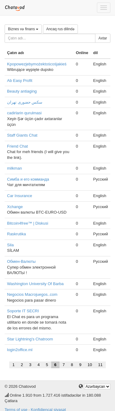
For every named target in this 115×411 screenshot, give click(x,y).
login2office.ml (20, 349)
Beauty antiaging (22, 91)
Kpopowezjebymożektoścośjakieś (37, 64)
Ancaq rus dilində (60, 29)
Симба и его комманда (28, 179)
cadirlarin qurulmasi (24, 113)
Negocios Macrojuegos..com (32, 294)
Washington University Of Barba (35, 283)
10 (90, 364)
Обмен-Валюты (21, 261)
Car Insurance (19, 195)
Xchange (15, 206)
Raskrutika (16, 234)
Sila (10, 245)
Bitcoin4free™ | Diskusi (27, 223)
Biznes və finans (23, 29)
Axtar (102, 38)
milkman (14, 168)
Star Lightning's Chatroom (30, 339)
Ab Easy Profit (19, 80)
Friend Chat (17, 146)
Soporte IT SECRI (23, 311)
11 (100, 364)
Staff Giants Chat (22, 135)
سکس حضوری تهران (24, 102)
